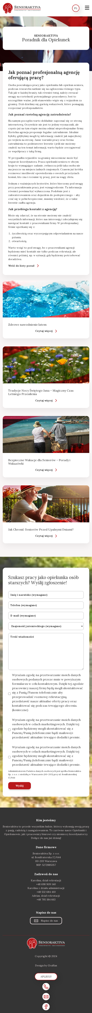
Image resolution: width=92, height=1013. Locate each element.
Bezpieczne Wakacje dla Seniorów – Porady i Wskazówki (39, 461)
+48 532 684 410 (46, 892)
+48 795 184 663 (46, 899)
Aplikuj (46, 976)
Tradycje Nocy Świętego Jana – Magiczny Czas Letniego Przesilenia (41, 392)
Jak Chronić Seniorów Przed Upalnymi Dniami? (41, 529)
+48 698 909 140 (46, 884)
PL (75, 8)
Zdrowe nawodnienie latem (27, 324)
